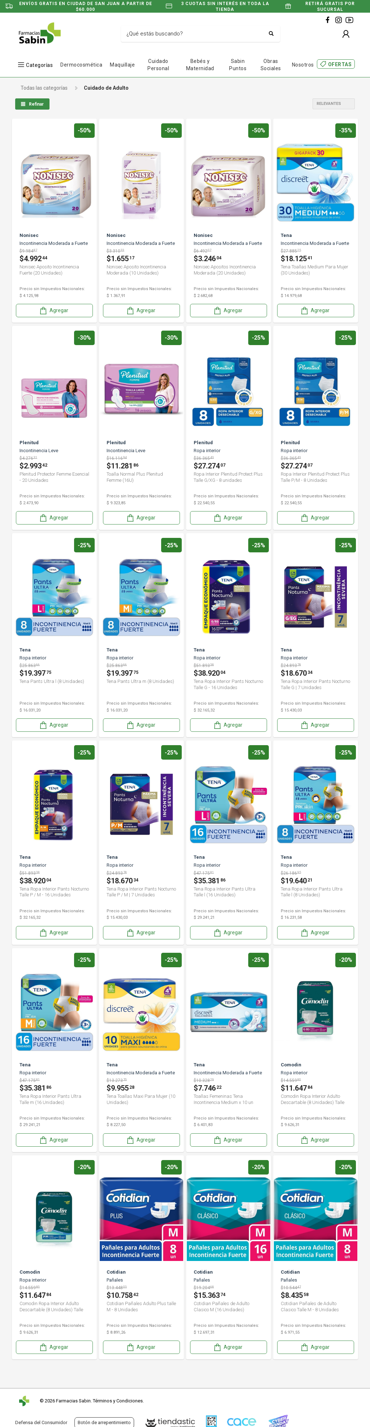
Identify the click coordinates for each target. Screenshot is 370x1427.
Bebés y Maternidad (200, 64)
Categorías (39, 65)
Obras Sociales (271, 64)
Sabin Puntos (237, 64)
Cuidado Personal (158, 64)
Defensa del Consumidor (41, 1422)
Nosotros (303, 65)
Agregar (53, 310)
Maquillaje (122, 65)
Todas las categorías (44, 88)
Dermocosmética (81, 65)
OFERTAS (340, 64)
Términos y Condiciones (118, 1400)
